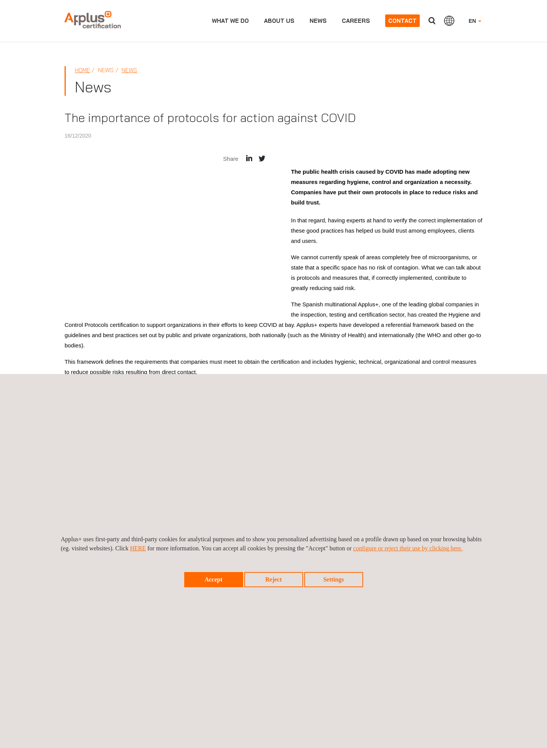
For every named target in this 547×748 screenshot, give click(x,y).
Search (431, 20)
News (318, 20)
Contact (402, 20)
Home (82, 70)
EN (475, 21)
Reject (273, 579)
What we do (230, 20)
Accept (213, 579)
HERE (138, 548)
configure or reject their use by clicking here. (408, 548)
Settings (333, 579)
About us (279, 20)
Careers (356, 20)
